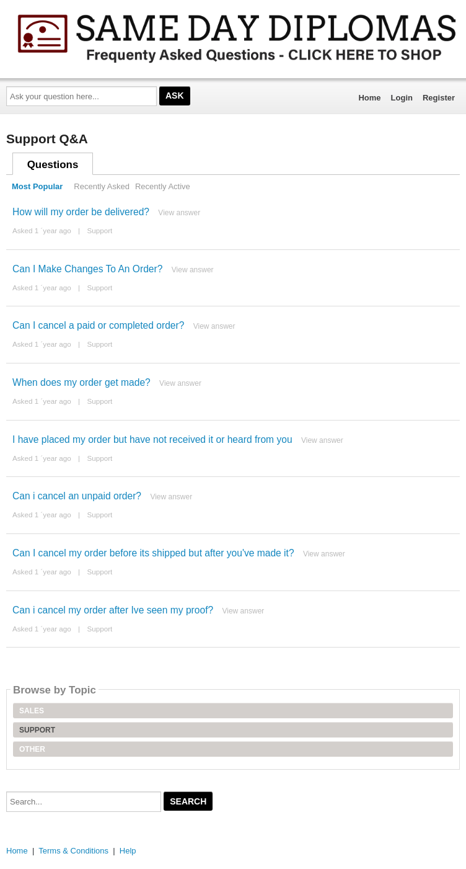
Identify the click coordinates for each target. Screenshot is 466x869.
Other (32, 749)
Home (369, 97)
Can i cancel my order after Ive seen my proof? (112, 610)
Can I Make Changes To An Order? (87, 269)
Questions (53, 165)
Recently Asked (102, 186)
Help (128, 850)
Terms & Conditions (73, 850)
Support (99, 230)
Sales (31, 710)
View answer (179, 212)
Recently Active (162, 186)
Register (439, 97)
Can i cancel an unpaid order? (76, 496)
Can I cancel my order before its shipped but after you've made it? (153, 553)
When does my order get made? (81, 382)
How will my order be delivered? (80, 212)
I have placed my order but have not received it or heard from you (152, 439)
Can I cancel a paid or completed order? (98, 325)
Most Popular (37, 186)
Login (402, 97)
